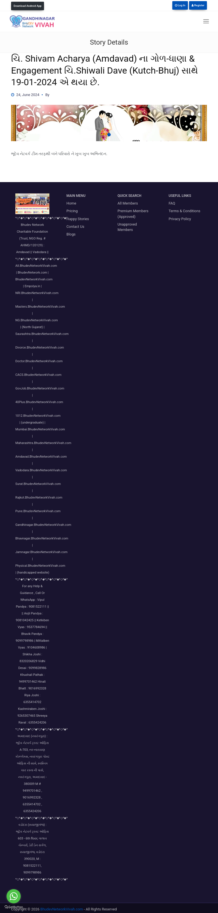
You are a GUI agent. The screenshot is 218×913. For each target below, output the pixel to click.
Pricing (72, 211)
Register (198, 5)
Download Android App (27, 5)
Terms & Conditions (184, 211)
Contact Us (75, 226)
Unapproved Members (127, 227)
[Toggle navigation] (206, 21)
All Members (128, 203)
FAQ (172, 203)
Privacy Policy (180, 219)
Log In (180, 5)
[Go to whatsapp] (14, 896)
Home (71, 203)
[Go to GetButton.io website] (14, 907)
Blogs (71, 234)
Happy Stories (77, 219)
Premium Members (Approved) (133, 213)
